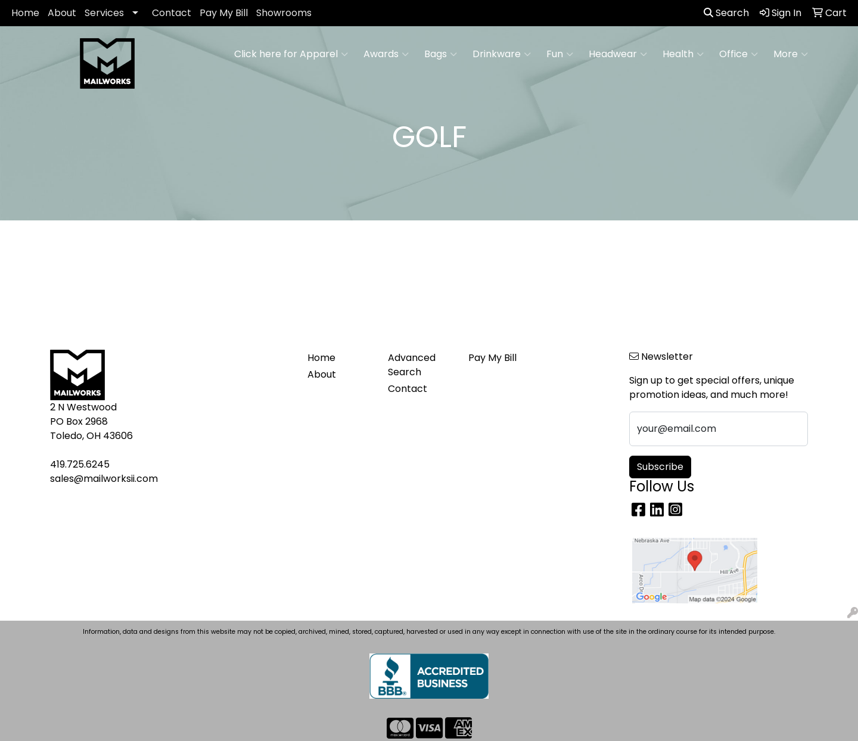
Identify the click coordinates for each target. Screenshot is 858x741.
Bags (440, 54)
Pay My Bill (224, 13)
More (790, 54)
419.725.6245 (80, 464)
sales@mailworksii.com (104, 478)
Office (738, 54)
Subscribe (660, 467)
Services (104, 13)
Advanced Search (412, 365)
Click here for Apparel (291, 54)
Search (726, 13)
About (62, 13)
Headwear (618, 54)
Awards (386, 54)
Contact (171, 13)
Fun (559, 54)
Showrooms (284, 13)
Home (25, 13)
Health (683, 54)
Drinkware (501, 54)
